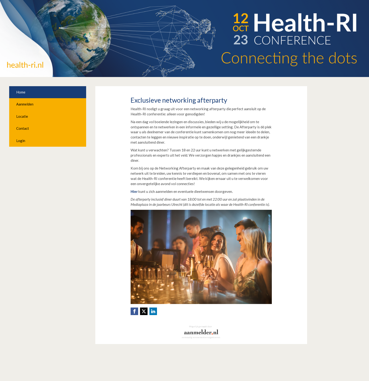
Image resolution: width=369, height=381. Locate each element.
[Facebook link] (134, 311)
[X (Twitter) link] (144, 311)
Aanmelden (24, 104)
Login (20, 140)
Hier (134, 191)
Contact (22, 128)
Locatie (22, 116)
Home (20, 92)
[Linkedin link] (153, 311)
